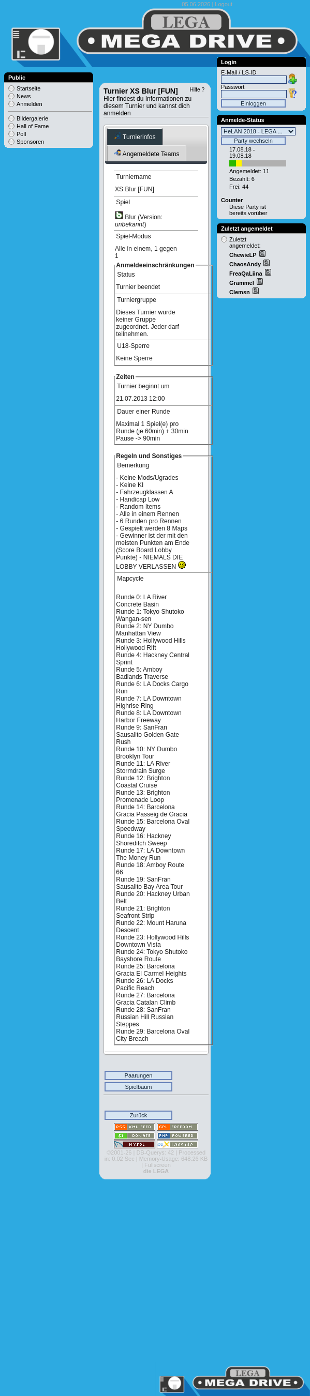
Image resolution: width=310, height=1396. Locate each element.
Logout (223, 4)
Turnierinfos (135, 136)
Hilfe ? (197, 90)
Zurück (138, 1115)
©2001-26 (119, 1152)
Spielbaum (138, 1087)
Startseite (28, 88)
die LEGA (156, 1171)
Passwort (232, 87)
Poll (21, 134)
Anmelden (29, 104)
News (24, 96)
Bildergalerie (32, 118)
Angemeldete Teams (147, 153)
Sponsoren (30, 142)
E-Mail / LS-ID (238, 72)
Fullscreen (157, 1165)
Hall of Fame (33, 126)
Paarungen (139, 1075)
